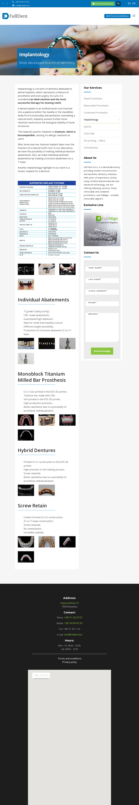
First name (95, 267)
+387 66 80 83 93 (73, 623)
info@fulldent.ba (22, 5)
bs (129, 3)
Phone (92, 302)
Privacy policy (69, 662)
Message (93, 314)
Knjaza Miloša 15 (69, 603)
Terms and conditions (69, 658)
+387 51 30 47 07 (22, 2)
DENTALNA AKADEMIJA (117, 16)
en (134, 3)
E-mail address (98, 291)
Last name (94, 279)
